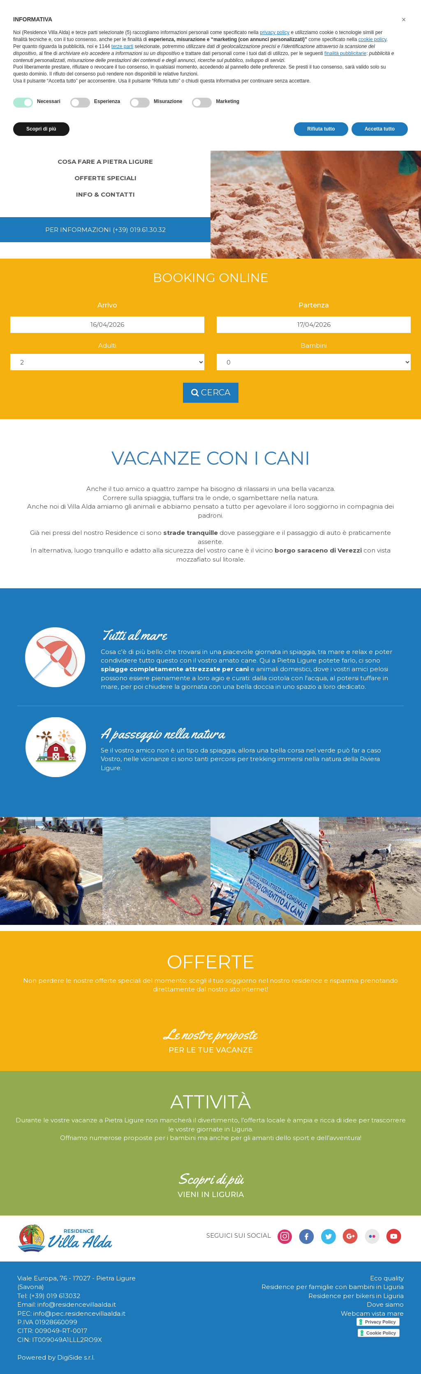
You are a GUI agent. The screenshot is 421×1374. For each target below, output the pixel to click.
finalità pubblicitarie (345, 53)
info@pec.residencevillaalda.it (79, 1313)
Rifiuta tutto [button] (321, 129)
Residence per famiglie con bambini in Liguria (332, 1287)
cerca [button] (210, 392)
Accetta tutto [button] (380, 129)
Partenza (313, 305)
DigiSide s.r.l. (76, 1357)
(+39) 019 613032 (54, 1296)
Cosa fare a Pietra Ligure (105, 161)
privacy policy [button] (274, 32)
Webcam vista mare (372, 1313)
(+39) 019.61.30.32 (139, 230)
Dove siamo (385, 1304)
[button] (403, 19)
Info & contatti (105, 194)
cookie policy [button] (372, 39)
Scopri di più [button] (41, 129)
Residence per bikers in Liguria (356, 1296)
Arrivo (107, 305)
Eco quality (387, 1278)
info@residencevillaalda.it (76, 1304)
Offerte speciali (105, 178)
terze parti (122, 46)
